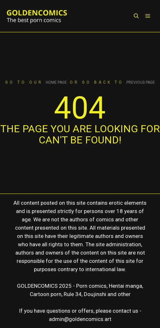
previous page (140, 82)
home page (56, 82)
